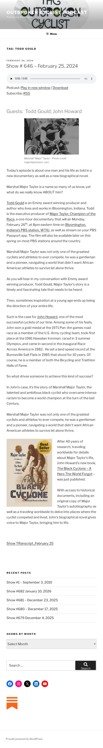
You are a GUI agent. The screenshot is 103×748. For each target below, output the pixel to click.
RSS (26, 93)
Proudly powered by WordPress (24, 738)
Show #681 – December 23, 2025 (32, 600)
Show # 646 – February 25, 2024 (42, 66)
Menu (51, 33)
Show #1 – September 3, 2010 (29, 582)
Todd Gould (15, 203)
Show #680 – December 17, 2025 (32, 609)
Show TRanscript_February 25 (30, 543)
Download (60, 88)
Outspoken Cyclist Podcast (47, 12)
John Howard (47, 317)
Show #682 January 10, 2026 (29, 591)
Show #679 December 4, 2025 (30, 618)
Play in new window (35, 88)
